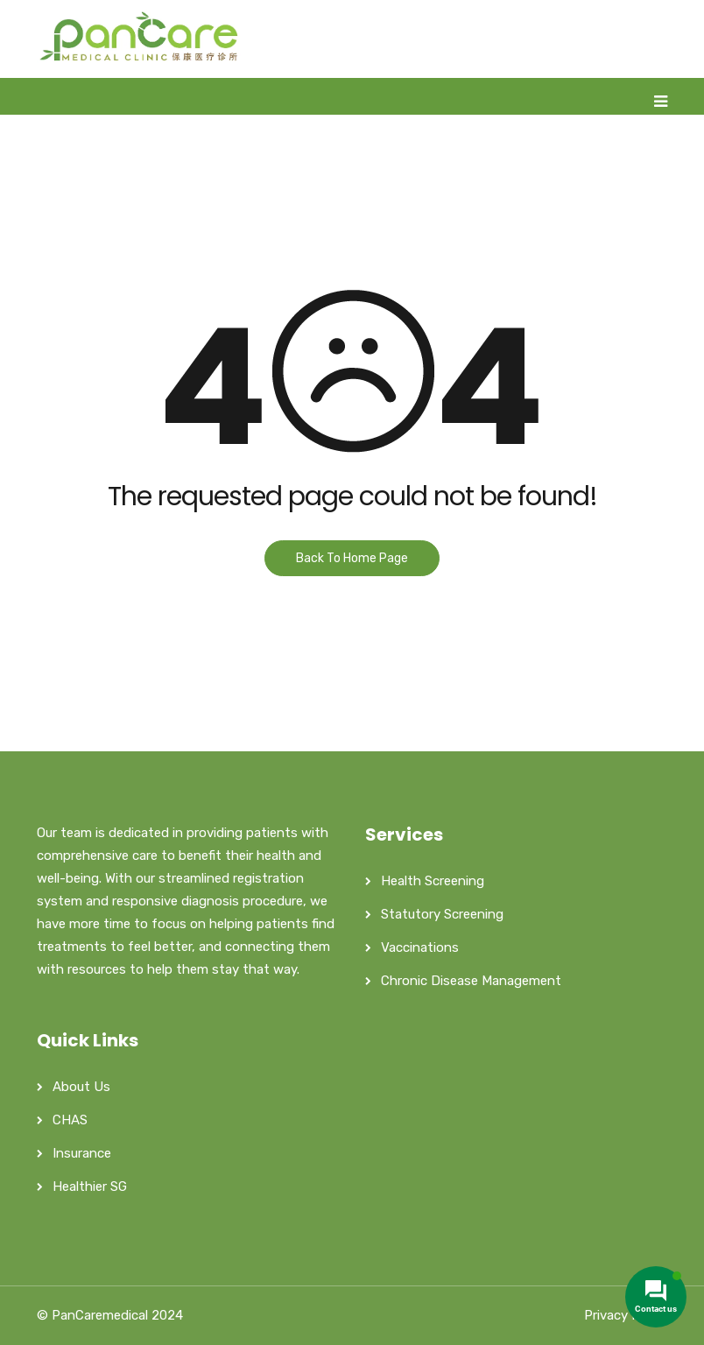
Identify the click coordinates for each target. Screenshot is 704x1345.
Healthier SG (90, 1186)
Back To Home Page (352, 558)
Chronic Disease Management (471, 981)
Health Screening (432, 881)
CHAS (70, 1120)
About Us (81, 1087)
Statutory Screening (442, 914)
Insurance (82, 1153)
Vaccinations (420, 947)
